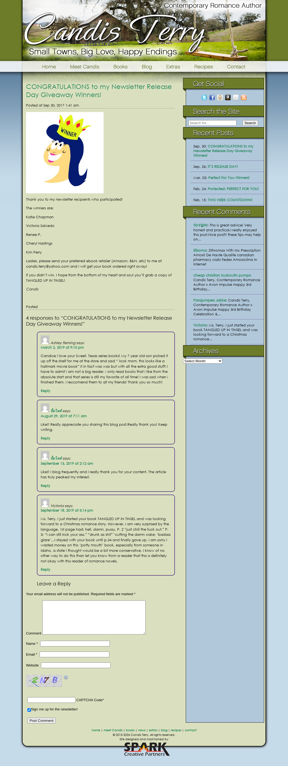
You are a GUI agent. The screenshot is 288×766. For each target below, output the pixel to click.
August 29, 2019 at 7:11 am (64, 416)
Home (42, 66)
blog (164, 737)
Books (121, 66)
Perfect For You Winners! (228, 177)
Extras (173, 66)
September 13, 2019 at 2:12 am (67, 463)
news (141, 737)
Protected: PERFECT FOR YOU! (233, 189)
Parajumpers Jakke (209, 300)
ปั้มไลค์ (56, 411)
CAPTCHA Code (89, 706)
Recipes (204, 66)
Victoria (200, 325)
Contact (245, 66)
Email (31, 661)
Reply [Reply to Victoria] (45, 569)
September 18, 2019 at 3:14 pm (67, 510)
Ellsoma (199, 250)
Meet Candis (86, 66)
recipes (176, 737)
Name (32, 650)
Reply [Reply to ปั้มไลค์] (45, 438)
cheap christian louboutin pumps (221, 275)
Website (32, 672)
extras (153, 737)
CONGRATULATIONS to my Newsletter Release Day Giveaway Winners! (99, 90)
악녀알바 (200, 225)
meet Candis (113, 737)
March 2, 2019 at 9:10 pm (62, 347)
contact (191, 737)
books (130, 737)
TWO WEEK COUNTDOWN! (230, 200)
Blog (147, 66)
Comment (33, 640)
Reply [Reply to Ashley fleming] (45, 391)
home (96, 737)
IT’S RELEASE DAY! (223, 166)
